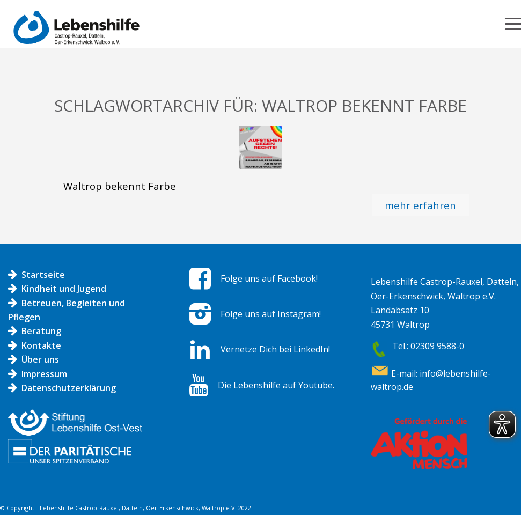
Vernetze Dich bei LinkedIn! (275, 349)
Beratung (41, 331)
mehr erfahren (420, 205)
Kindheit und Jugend (63, 289)
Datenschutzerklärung (68, 388)
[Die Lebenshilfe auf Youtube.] (198, 385)
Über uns (40, 359)
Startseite (43, 275)
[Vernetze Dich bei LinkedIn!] (200, 349)
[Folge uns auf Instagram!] (200, 314)
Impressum (44, 374)
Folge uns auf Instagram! (271, 314)
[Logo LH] (74, 33)
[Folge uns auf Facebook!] (200, 278)
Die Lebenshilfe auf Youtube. (276, 385)
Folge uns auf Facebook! (269, 278)
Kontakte (41, 345)
